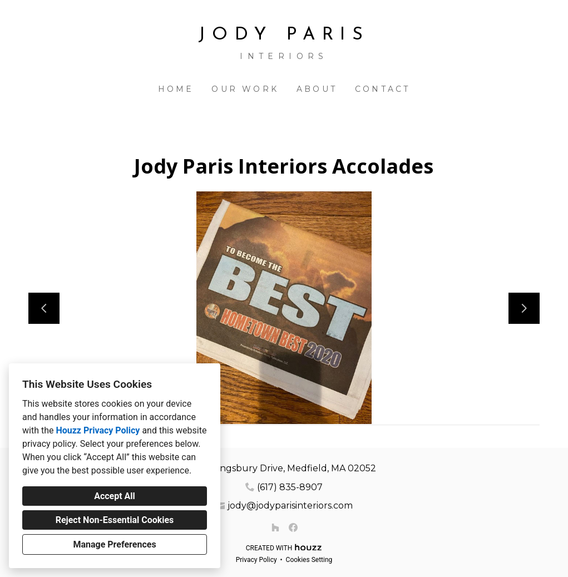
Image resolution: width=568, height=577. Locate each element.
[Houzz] (275, 527)
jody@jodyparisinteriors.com (290, 505)
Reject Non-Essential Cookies (115, 520)
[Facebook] (293, 527)
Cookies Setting (309, 560)
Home (176, 89)
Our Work (245, 89)
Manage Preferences (114, 544)
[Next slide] (524, 308)
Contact (382, 89)
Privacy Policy (256, 560)
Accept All (114, 496)
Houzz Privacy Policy (98, 430)
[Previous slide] (44, 308)
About (317, 89)
